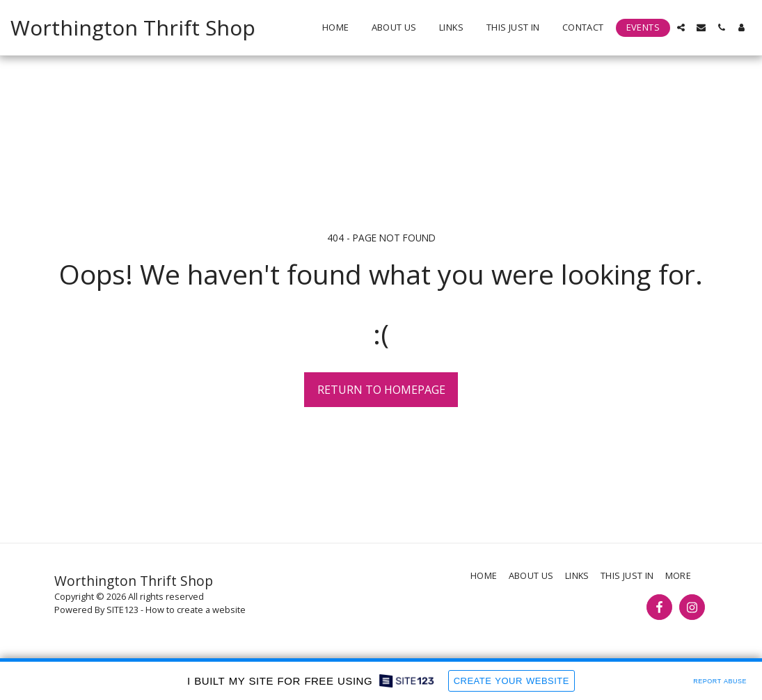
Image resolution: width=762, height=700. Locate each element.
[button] (681, 27)
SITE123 (122, 609)
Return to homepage (381, 389)
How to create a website (195, 609)
